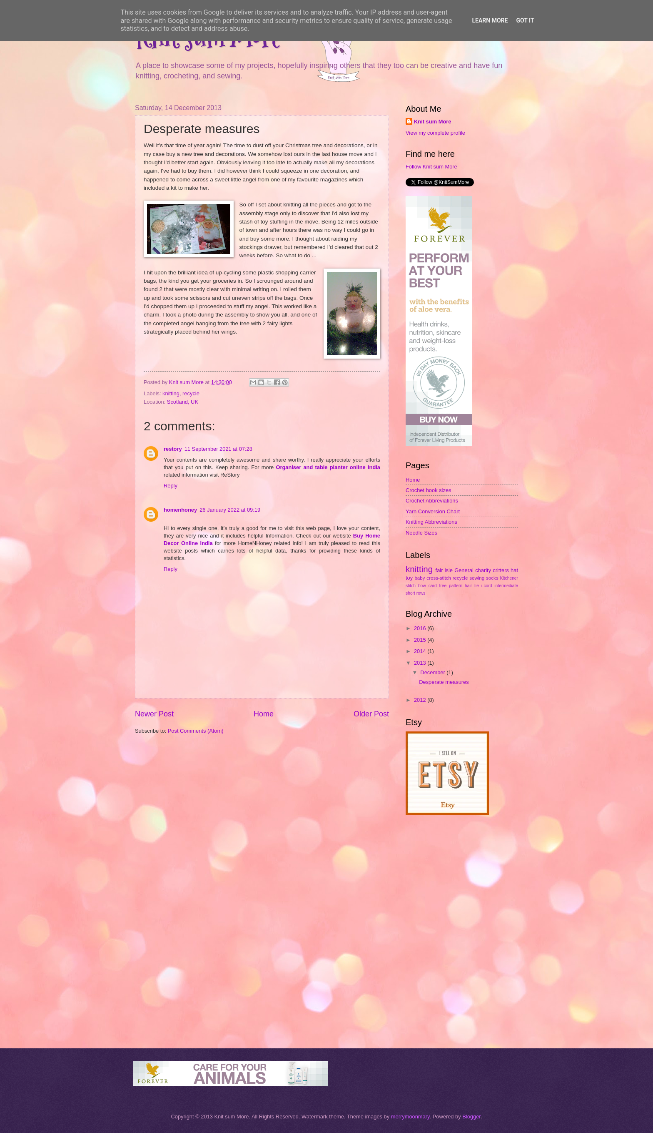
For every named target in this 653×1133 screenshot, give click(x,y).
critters (501, 570)
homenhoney (180, 510)
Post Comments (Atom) (196, 731)
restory (173, 449)
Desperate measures (444, 682)
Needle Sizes (421, 533)
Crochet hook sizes (428, 490)
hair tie (472, 585)
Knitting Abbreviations (431, 522)
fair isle (444, 570)
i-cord (486, 585)
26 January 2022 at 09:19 (229, 510)
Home (264, 714)
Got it (525, 20)
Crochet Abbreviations (432, 500)
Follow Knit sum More (431, 166)
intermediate (506, 585)
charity (483, 570)
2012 (420, 700)
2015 (420, 640)
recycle (190, 393)
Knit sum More (432, 121)
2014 (420, 651)
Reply (170, 485)
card (433, 585)
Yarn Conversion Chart (433, 511)
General (464, 570)
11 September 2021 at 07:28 (218, 449)
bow (422, 585)
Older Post (371, 714)
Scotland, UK (182, 402)
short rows (416, 593)
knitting (170, 393)
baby (419, 577)
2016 (420, 628)
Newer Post (154, 714)
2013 (420, 663)
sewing (476, 577)
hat (514, 570)
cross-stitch (438, 577)
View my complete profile (435, 133)
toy (409, 578)
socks (492, 577)
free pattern (451, 585)
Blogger (471, 1116)
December (433, 672)
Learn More (490, 20)
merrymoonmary (410, 1116)
